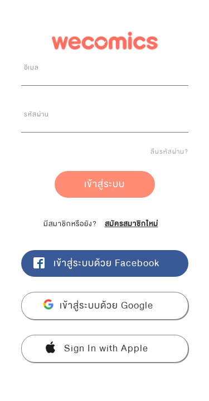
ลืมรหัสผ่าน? (169, 151)
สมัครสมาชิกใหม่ (131, 224)
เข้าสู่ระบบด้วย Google (106, 305)
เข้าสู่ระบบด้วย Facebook (106, 263)
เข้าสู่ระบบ (104, 184)
